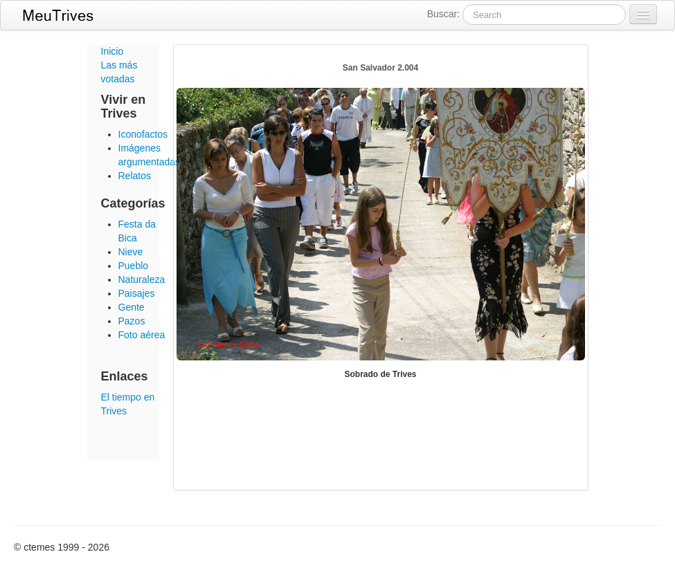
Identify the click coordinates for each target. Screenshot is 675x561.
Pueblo (133, 265)
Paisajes (136, 293)
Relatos (134, 175)
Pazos (131, 321)
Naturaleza (141, 279)
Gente (131, 307)
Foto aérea (141, 334)
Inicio (112, 51)
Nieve (130, 251)
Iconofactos (143, 134)
